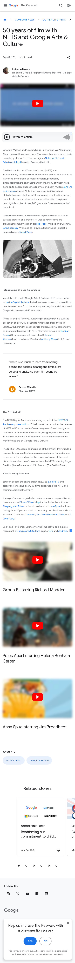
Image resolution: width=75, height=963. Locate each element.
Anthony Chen (49, 339)
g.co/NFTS (53, 481)
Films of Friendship (29, 502)
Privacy (9, 921)
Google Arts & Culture (28, 530)
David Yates (25, 231)
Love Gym (54, 506)
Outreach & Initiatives (57, 19)
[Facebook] (37, 894)
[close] (68, 926)
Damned (30, 514)
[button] (68, 57)
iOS (51, 530)
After (61, 514)
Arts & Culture (13, 760)
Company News (25, 19)
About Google (40, 921)
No (45, 944)
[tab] (19, 866)
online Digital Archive (17, 302)
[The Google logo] (11, 910)
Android (62, 530)
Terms (22, 921)
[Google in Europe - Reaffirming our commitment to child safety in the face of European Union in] (40, 827)
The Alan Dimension (47, 514)
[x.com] (18, 894)
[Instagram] (8, 894)
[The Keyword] (5, 20)
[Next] (70, 20)
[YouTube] (27, 894)
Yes (30, 944)
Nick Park (41, 223)
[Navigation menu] (5, 5)
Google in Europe (39, 760)
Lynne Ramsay (10, 227)
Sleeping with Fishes (13, 506)
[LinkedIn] (46, 894)
